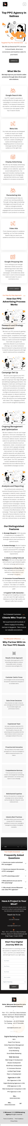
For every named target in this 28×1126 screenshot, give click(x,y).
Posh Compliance (19, 1118)
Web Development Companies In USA (14, 1089)
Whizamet (8, 1112)
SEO (14, 1039)
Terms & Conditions (8, 1118)
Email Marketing (14, 1050)
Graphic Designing (14, 1048)
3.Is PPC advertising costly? (10, 876)
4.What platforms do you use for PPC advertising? (12, 882)
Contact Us (14, 60)
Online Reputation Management (14, 1045)
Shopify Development (14, 1063)
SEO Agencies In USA (14, 1080)
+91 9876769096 (14, 919)
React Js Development (14, 1074)
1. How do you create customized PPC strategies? (12, 863)
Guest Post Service (14, 1042)
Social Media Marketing (14, 1053)
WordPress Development (14, 1065)
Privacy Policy (14, 1121)
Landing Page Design (14, 1071)
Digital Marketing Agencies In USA (14, 1083)
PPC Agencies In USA (14, 1091)
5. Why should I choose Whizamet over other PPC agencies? (12, 888)
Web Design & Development (14, 1060)
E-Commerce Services (14, 1068)
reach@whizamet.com (14, 925)
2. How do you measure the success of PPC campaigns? (13, 870)
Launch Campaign (14, 288)
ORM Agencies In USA (14, 1086)
